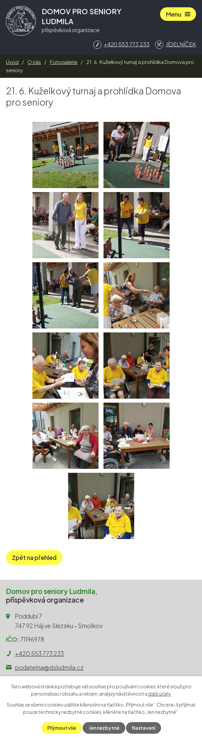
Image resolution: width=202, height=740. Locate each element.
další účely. (159, 694)
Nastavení (143, 728)
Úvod (12, 62)
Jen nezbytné (104, 728)
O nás (34, 62)
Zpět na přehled (34, 557)
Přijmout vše (61, 728)
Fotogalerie (63, 62)
